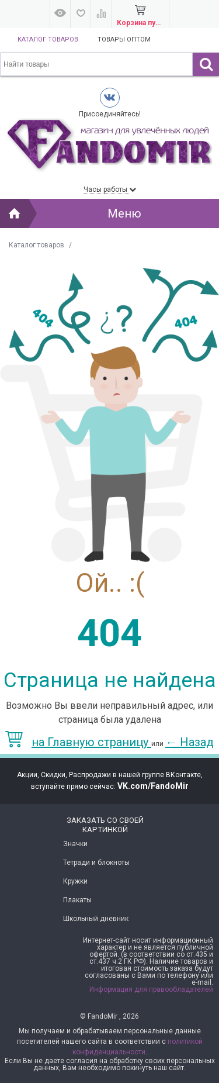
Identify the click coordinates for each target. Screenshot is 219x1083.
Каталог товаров (48, 39)
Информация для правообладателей (151, 989)
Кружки (75, 881)
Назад (189, 742)
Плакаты (77, 900)
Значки (75, 844)
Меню (124, 213)
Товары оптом (124, 39)
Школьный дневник (95, 919)
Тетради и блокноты (96, 862)
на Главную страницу (78, 742)
